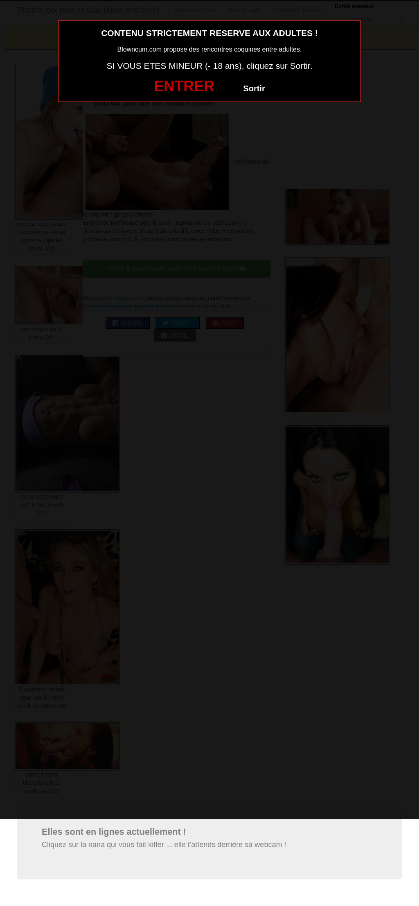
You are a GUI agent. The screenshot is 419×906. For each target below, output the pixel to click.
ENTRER (184, 86)
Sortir (254, 88)
